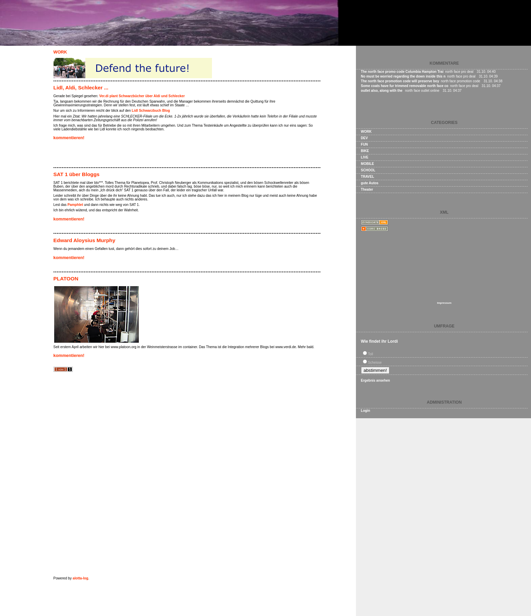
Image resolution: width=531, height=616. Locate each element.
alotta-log (80, 578)
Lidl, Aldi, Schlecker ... (81, 87)
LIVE (364, 157)
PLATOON (66, 278)
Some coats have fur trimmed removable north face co (404, 86)
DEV (364, 138)
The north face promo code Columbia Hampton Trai (402, 71)
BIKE (365, 151)
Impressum (444, 302)
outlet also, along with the (382, 90)
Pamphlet (75, 205)
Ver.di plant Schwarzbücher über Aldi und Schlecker (142, 96)
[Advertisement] (133, 155)
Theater (367, 189)
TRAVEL (367, 176)
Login (365, 410)
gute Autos (370, 183)
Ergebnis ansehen (375, 380)
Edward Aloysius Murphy (84, 240)
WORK (60, 52)
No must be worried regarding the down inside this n (403, 76)
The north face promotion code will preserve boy (400, 81)
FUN (364, 144)
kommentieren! (69, 137)
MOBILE (367, 164)
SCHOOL (368, 170)
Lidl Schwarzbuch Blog (151, 110)
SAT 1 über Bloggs (77, 174)
